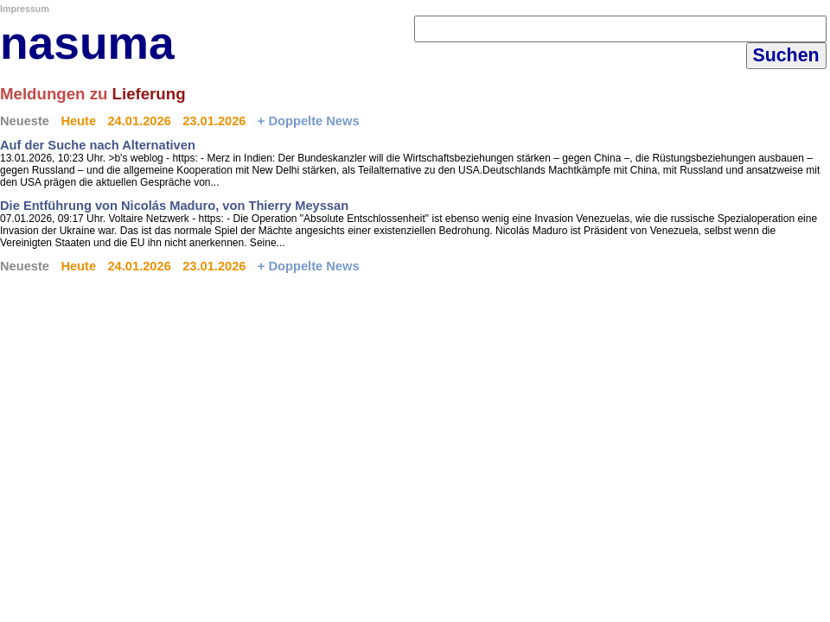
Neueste (24, 121)
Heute (78, 121)
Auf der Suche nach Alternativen (97, 145)
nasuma (87, 42)
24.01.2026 (138, 121)
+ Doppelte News (309, 121)
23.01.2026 (214, 121)
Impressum (24, 8)
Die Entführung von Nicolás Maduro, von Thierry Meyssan (174, 206)
